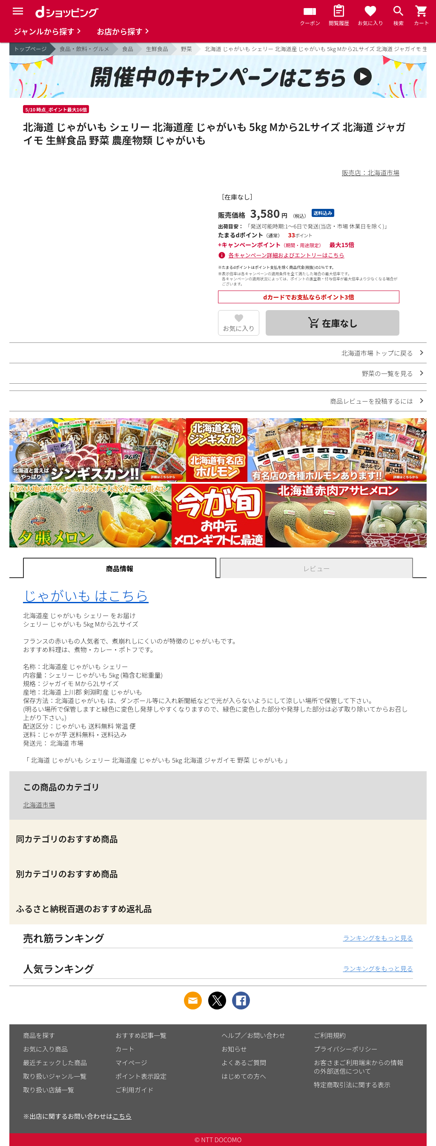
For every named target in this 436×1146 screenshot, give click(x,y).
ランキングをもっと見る (378, 937)
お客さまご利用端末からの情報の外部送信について (358, 1066)
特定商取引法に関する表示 (352, 1084)
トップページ (30, 49)
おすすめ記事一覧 (140, 1035)
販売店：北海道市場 (370, 172)
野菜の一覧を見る (387, 373)
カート (125, 1048)
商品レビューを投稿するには (371, 401)
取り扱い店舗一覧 (48, 1089)
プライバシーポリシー (346, 1048)
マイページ (131, 1062)
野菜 (186, 49)
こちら (122, 1116)
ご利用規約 (330, 1035)
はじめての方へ (243, 1076)
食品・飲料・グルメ (84, 49)
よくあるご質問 (243, 1062)
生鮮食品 (157, 49)
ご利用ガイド (134, 1089)
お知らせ (234, 1048)
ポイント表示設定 (140, 1076)
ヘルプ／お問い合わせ (253, 1035)
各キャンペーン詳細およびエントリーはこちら (286, 255)
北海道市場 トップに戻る (377, 353)
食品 (127, 49)
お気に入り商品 (45, 1048)
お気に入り (239, 328)
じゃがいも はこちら (86, 595)
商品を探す (39, 1035)
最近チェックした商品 (55, 1062)
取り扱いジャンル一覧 (54, 1076)
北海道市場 (39, 804)
